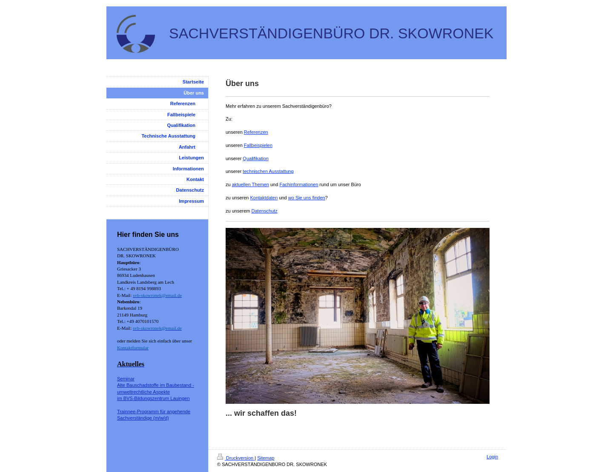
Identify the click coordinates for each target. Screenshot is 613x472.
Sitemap (265, 457)
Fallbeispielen (258, 145)
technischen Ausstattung (268, 171)
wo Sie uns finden (306, 197)
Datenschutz (265, 210)
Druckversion (236, 457)
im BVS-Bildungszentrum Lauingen (153, 398)
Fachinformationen (298, 184)
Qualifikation (256, 158)
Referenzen (256, 132)
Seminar (126, 378)
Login (492, 456)
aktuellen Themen (250, 184)
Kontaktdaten (264, 197)
